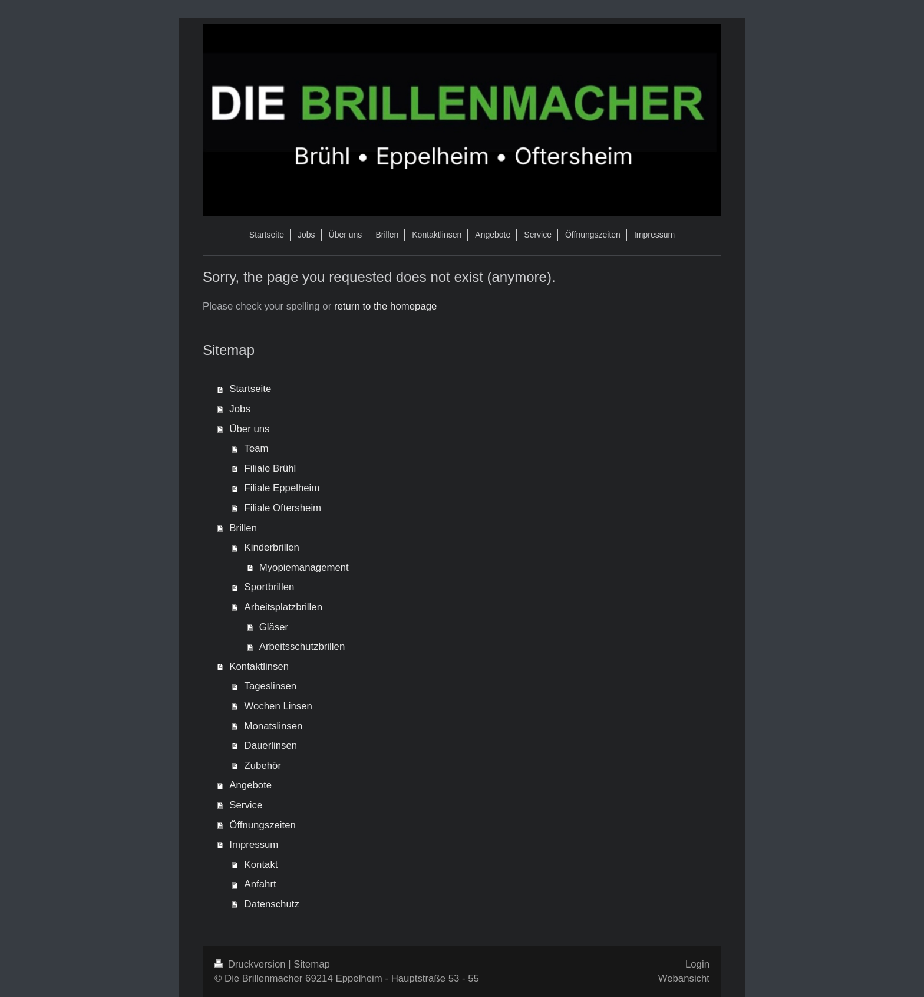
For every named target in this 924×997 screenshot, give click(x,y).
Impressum (253, 844)
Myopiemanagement (304, 567)
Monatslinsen (274, 726)
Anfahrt (260, 884)
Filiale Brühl (270, 468)
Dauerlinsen (271, 745)
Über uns (249, 429)
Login (697, 964)
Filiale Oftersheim (283, 508)
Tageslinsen (271, 686)
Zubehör (263, 765)
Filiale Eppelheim (282, 487)
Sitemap (311, 964)
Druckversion (251, 964)
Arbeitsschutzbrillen (302, 646)
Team (257, 448)
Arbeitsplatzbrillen (283, 607)
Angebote (250, 785)
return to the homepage (385, 306)
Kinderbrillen (272, 547)
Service (245, 805)
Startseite (250, 388)
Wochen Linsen (278, 706)
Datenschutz (272, 904)
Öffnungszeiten (262, 825)
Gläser (273, 627)
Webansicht (684, 978)
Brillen (243, 528)
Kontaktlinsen (259, 666)
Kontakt (261, 864)
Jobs (239, 408)
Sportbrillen (270, 587)
